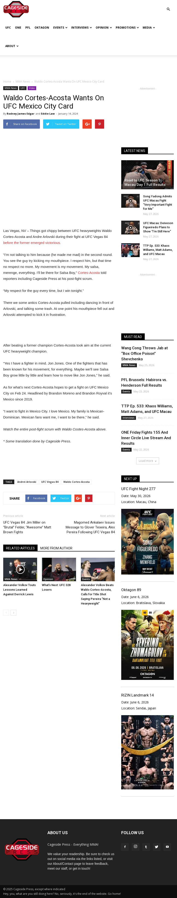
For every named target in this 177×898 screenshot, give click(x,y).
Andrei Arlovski (26, 481)
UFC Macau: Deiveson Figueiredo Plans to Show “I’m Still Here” (158, 227)
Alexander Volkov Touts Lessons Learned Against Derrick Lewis (19, 589)
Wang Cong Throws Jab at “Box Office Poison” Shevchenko (144, 353)
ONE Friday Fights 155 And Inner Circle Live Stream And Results (146, 438)
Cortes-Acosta (89, 273)
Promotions (127, 28)
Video (32, 88)
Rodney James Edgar (20, 113)
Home (7, 81)
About (12, 46)
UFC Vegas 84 (49, 481)
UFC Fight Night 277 (138, 488)
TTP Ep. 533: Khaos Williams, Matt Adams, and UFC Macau (158, 250)
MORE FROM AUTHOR (56, 548)
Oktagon (42, 28)
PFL (27, 28)
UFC (8, 28)
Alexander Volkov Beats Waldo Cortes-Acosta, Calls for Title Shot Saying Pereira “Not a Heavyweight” (97, 594)
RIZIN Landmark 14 (137, 695)
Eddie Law (48, 113)
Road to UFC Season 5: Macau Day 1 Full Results (144, 182)
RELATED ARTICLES (20, 548)
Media (149, 28)
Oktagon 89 (131, 589)
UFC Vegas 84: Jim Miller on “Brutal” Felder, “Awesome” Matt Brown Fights (27, 527)
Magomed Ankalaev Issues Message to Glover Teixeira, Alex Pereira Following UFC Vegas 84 (90, 527)
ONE (18, 28)
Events (60, 28)
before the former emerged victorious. (32, 243)
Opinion (104, 28)
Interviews (81, 28)
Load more (147, 461)
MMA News (11, 88)
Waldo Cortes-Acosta (76, 481)
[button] (168, 6)
